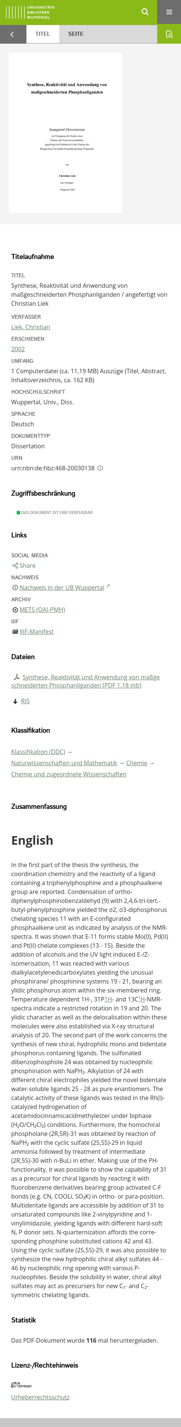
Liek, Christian (30, 327)
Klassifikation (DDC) (38, 752)
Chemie (136, 763)
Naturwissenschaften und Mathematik (64, 763)
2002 (18, 349)
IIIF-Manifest (36, 631)
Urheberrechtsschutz (40, 1397)
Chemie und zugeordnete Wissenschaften (69, 774)
